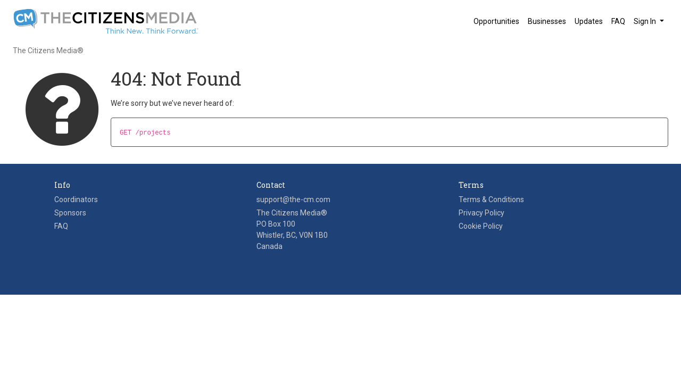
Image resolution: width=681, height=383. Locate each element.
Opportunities (496, 21)
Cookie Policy (481, 226)
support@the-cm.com (293, 199)
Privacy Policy (481, 213)
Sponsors (70, 213)
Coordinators (76, 199)
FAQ (618, 21)
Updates (589, 21)
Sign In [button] (646, 21)
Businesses (547, 21)
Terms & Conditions (491, 199)
